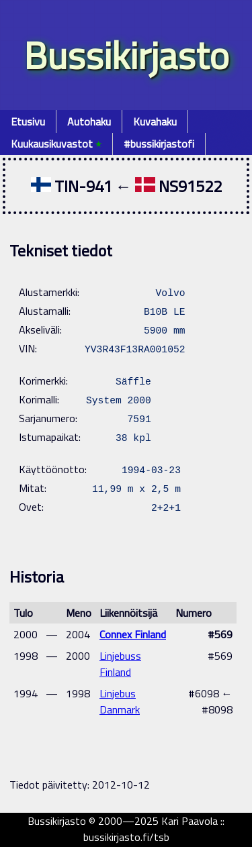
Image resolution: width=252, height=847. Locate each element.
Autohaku (89, 121)
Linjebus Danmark (119, 701)
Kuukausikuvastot (56, 144)
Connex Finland (132, 634)
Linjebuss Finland (120, 664)
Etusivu (28, 121)
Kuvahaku (155, 121)
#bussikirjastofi (159, 144)
